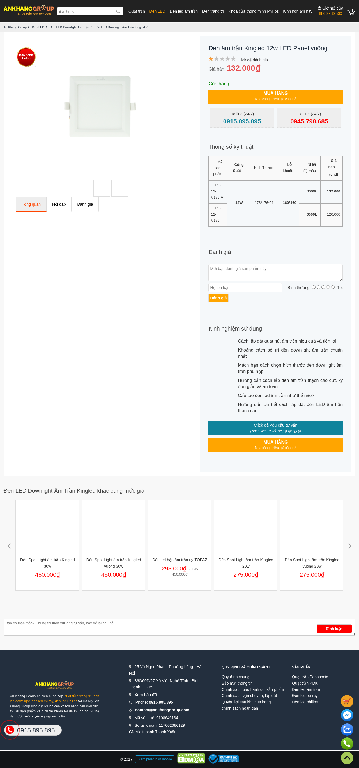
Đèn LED (157, 11)
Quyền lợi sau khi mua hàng (246, 702)
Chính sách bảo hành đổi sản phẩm (253, 689)
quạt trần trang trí (78, 696)
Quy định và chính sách (246, 667)
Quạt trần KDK (304, 683)
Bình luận (334, 629)
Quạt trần (136, 11)
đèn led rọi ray (42, 701)
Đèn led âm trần (184, 11)
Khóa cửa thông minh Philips (254, 11)
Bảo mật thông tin (237, 683)
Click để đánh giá (253, 60)
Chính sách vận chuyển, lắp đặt (249, 695)
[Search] (118, 11)
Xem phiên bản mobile (155, 759)
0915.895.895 (161, 702)
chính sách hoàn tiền (240, 708)
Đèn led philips (305, 702)
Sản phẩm (301, 667)
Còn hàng (218, 83)
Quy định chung (236, 677)
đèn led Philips (66, 701)
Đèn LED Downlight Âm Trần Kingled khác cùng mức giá (74, 491)
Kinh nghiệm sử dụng (235, 328)
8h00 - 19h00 (330, 11)
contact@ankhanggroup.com (162, 710)
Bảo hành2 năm (26, 56)
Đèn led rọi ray (304, 695)
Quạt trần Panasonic (310, 677)
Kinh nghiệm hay (297, 11)
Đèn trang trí (213, 11)
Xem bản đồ (146, 695)
